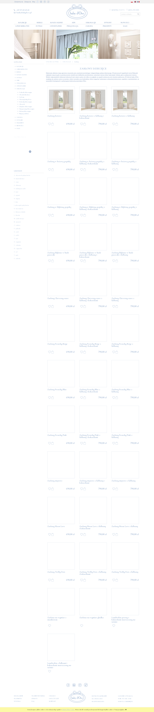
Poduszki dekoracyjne (25, 92)
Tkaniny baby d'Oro (25, 99)
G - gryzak (17, 195)
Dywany (20, 120)
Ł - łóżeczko (17, 215)
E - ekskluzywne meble (20, 189)
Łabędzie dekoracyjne (25, 106)
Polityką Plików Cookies (68, 709)
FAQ (32, 701)
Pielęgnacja (21, 83)
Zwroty (34, 698)
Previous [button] (16, 44)
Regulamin (18, 696)
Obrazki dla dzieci (24, 95)
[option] (35, 44)
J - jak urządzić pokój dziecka (21, 205)
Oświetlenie (21, 86)
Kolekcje (20, 66)
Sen (18, 80)
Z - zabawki (17, 258)
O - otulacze (17, 225)
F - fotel (16, 192)
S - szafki (16, 235)
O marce (52, 696)
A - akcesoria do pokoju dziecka (22, 175)
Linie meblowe (22, 69)
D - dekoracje (17, 185)
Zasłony (21, 97)
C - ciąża (16, 182)
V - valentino (17, 245)
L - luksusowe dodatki (19, 212)
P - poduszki (17, 228)
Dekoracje (21, 89)
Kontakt (52, 701)
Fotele (19, 77)
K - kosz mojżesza (18, 208)
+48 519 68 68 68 (22, 10)
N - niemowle (17, 222)
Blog (33, 2)
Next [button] (137, 44)
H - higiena (17, 198)
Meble (19, 72)
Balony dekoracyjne (25, 111)
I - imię (16, 202)
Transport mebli (38, 696)
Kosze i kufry (22, 75)
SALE (18, 128)
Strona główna (53, 62)
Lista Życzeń (54, 698)
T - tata (16, 238)
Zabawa (20, 117)
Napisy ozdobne (24, 113)
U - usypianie (17, 242)
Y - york (16, 255)
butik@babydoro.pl (24, 12)
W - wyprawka (18, 248)
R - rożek (16, 232)
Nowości (20, 126)
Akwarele (22, 104)
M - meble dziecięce (19, 218)
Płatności (18, 698)
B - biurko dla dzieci (19, 179)
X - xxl (15, 252)
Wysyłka (17, 701)
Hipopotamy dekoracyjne (26, 109)
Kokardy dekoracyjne (25, 102)
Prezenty (20, 123)
